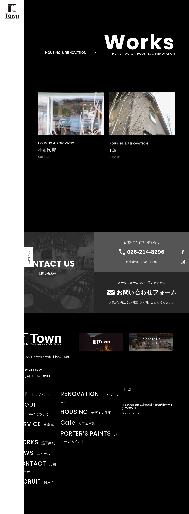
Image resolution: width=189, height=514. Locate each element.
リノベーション (131, 413)
